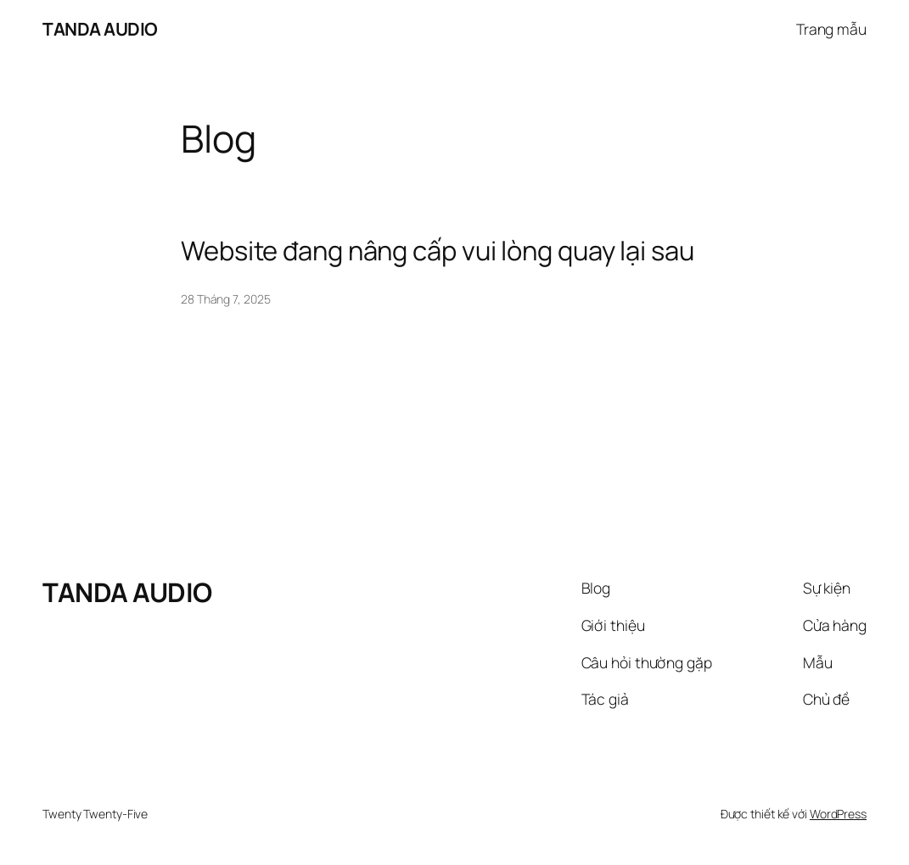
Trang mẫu (831, 29)
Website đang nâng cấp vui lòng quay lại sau (437, 250)
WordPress (838, 814)
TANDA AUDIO (100, 29)
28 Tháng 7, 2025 (225, 299)
